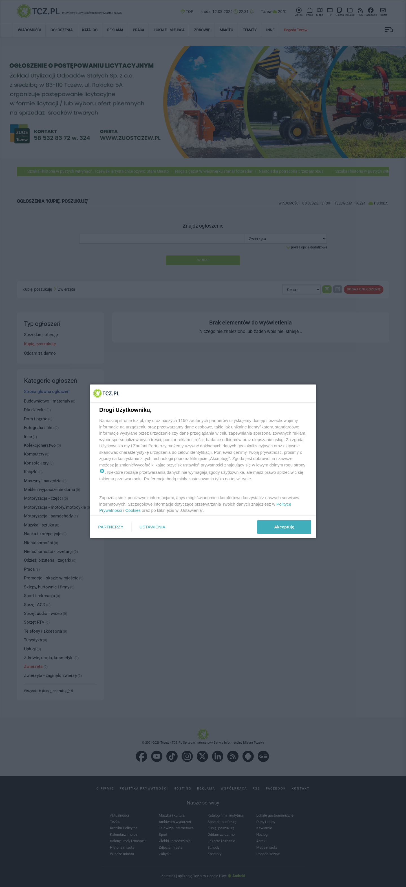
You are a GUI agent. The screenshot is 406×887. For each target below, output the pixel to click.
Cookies (133, 510)
